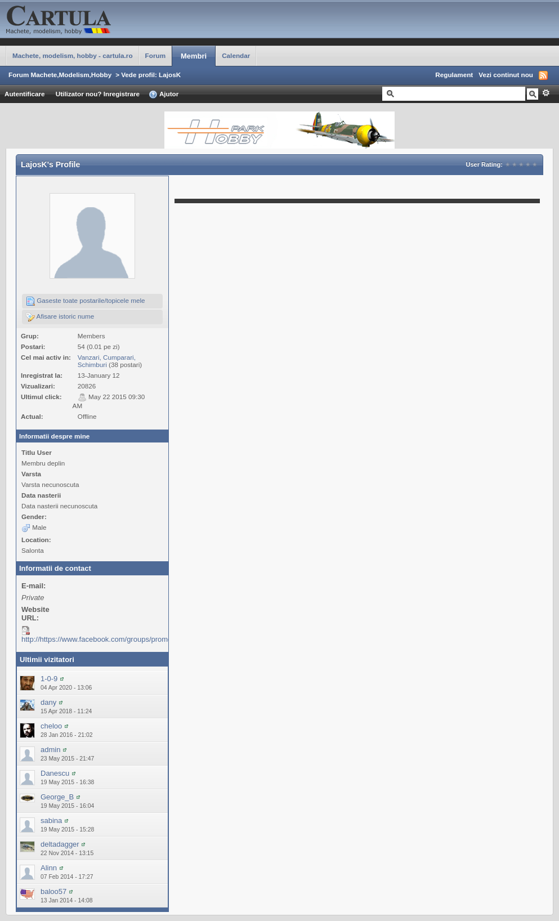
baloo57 (53, 891)
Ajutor (163, 94)
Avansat (546, 93)
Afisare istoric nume (60, 316)
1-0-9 (49, 678)
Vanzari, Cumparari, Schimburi (107, 361)
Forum (155, 55)
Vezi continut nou (505, 74)
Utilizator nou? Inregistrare (98, 93)
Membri (194, 56)
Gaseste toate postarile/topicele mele (85, 301)
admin (50, 749)
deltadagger (60, 844)
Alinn (49, 868)
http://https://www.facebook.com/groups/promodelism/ (108, 639)
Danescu (55, 773)
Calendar (236, 55)
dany (48, 702)
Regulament (454, 74)
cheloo (51, 726)
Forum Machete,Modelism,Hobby (59, 74)
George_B (57, 797)
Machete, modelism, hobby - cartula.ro (72, 55)
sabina (51, 820)
